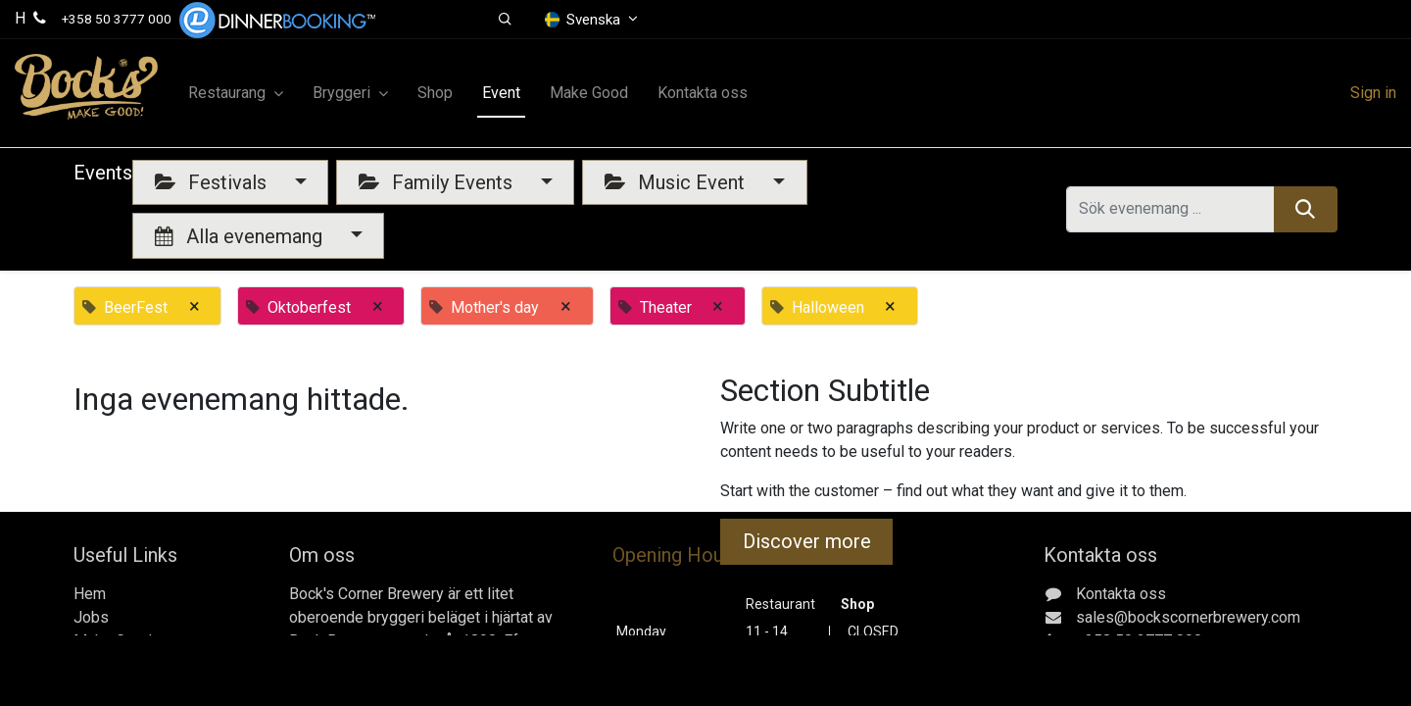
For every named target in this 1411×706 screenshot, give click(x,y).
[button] (505, 19)
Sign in (1373, 92)
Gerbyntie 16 (1115, 664)
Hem (89, 593)
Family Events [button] (438, 182)
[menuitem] (435, 93)
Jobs (91, 617)
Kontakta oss (118, 664)
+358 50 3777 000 (116, 18)
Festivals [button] (213, 182)
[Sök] (1306, 208)
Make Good (112, 640)
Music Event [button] (677, 182)
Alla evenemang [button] (241, 236)
